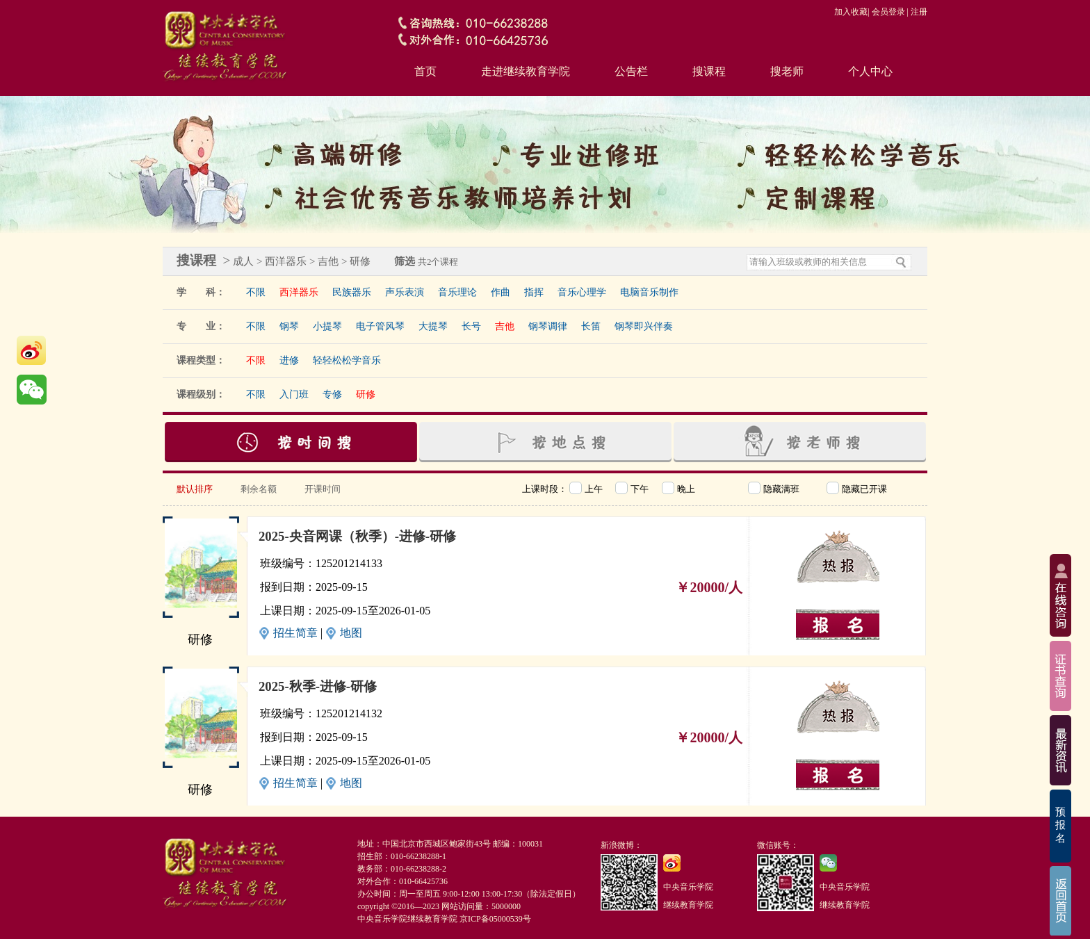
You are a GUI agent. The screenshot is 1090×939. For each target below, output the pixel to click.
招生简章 (295, 633)
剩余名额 (259, 489)
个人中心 (870, 71)
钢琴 (289, 326)
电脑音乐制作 (649, 292)
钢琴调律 (547, 326)
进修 (289, 360)
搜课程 (709, 71)
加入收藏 (851, 12)
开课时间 (322, 489)
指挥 (534, 292)
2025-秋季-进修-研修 (318, 686)
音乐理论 (457, 292)
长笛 (591, 326)
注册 (919, 12)
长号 (471, 326)
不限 (256, 292)
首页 (425, 71)
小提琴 (327, 326)
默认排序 (195, 489)
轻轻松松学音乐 (347, 360)
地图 (351, 633)
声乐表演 (404, 292)
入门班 (294, 394)
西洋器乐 (298, 292)
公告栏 (631, 71)
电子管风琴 (380, 326)
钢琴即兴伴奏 (644, 326)
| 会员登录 (886, 12)
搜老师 (787, 71)
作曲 (500, 292)
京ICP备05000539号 (495, 919)
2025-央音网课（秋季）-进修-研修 (357, 536)
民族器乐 (351, 292)
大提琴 (433, 326)
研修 (365, 394)
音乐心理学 (582, 292)
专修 (332, 394)
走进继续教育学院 (525, 71)
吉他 (504, 326)
